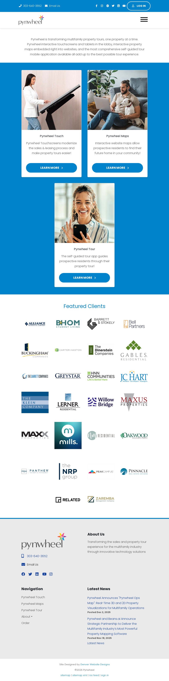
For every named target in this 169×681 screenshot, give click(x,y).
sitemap (65, 675)
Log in (139, 6)
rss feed (94, 675)
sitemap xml (79, 675)
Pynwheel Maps (32, 604)
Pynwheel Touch (33, 597)
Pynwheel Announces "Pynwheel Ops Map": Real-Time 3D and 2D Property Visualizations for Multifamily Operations (115, 603)
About (25, 616)
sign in (105, 675)
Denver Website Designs (95, 664)
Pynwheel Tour (31, 610)
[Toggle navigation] (144, 20)
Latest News (95, 643)
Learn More (51, 168)
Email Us (52, 6)
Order (25, 623)
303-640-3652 (30, 6)
